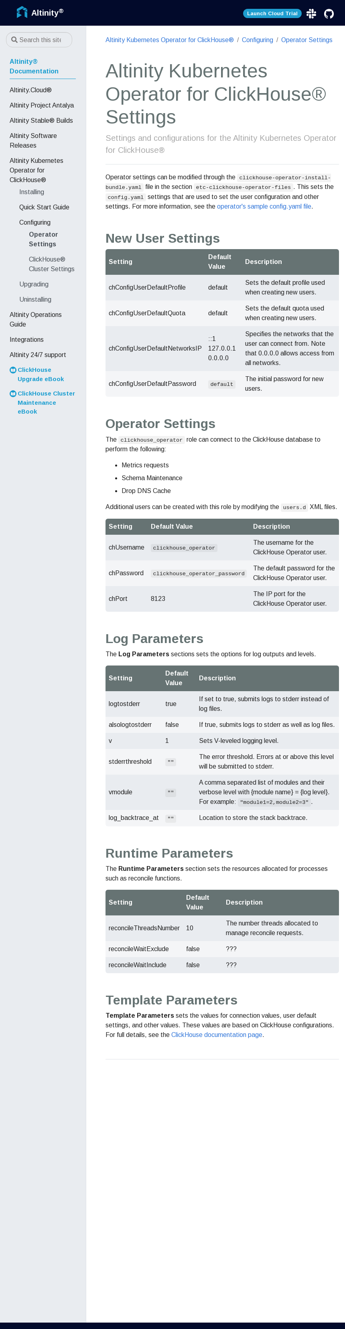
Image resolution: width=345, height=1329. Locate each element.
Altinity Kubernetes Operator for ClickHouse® (170, 40)
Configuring (257, 40)
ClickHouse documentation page (216, 1034)
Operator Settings (307, 40)
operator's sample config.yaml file (264, 206)
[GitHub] (329, 13)
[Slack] (312, 13)
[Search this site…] (39, 39)
